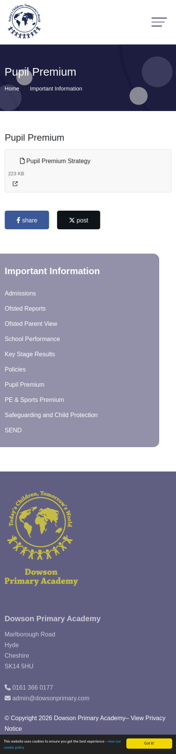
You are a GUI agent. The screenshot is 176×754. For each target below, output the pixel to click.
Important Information (56, 89)
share (28, 220)
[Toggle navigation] (159, 22)
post (79, 220)
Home (12, 89)
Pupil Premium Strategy (56, 161)
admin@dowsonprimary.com (50, 707)
